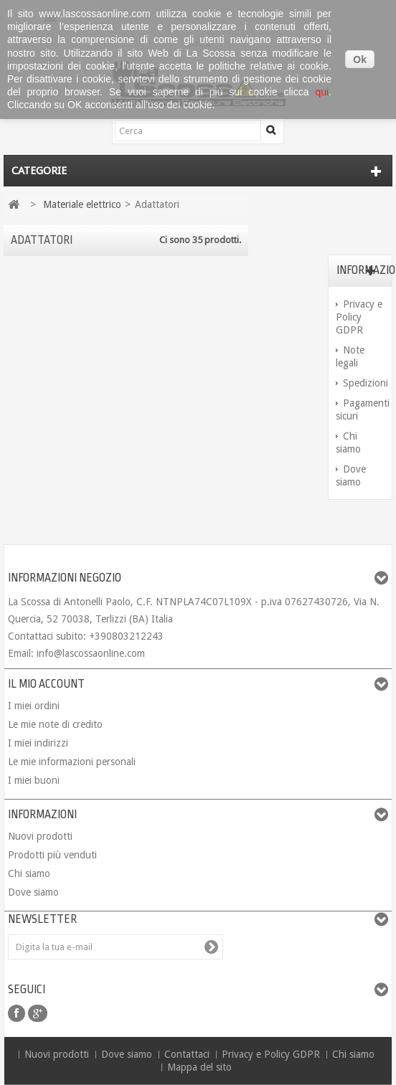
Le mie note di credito (55, 724)
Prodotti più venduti (52, 855)
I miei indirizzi (38, 743)
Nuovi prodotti (40, 836)
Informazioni (42, 814)
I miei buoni (34, 780)
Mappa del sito (199, 1067)
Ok (360, 59)
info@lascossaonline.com (91, 653)
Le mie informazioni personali (72, 761)
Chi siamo (29, 873)
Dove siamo (33, 892)
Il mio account (46, 684)
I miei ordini (34, 705)
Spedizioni (365, 383)
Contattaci (188, 1054)
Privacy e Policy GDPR (359, 317)
